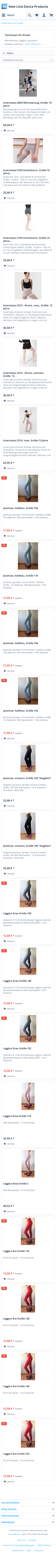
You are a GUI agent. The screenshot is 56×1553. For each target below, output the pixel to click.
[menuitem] (8, 15)
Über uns (22, 1540)
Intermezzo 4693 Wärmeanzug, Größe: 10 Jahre (27, 104)
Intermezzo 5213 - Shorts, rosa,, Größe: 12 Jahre (27, 307)
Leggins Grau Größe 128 (17, 913)
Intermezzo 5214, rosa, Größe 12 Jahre (25, 440)
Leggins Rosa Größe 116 (17, 1116)
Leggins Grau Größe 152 (17, 1048)
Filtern (8, 53)
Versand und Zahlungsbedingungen (18, 1545)
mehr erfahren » (33, 44)
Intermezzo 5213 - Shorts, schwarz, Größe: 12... (23, 374)
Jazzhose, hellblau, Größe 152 (20, 710)
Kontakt (32, 1540)
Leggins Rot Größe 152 (16, 1453)
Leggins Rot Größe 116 (16, 1251)
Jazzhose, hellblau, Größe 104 (20, 508)
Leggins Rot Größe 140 (16, 1386)
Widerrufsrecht (44, 1545)
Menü (8, 15)
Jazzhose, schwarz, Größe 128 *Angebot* (27, 778)
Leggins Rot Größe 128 (16, 1318)
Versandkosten (14, 1534)
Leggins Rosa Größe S (15, 1183)
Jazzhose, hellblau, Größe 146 (20, 643)
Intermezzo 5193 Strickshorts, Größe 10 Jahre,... (26, 172)
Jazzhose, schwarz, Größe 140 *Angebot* (27, 846)
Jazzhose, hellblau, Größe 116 (20, 575)
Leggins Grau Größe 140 (17, 981)
